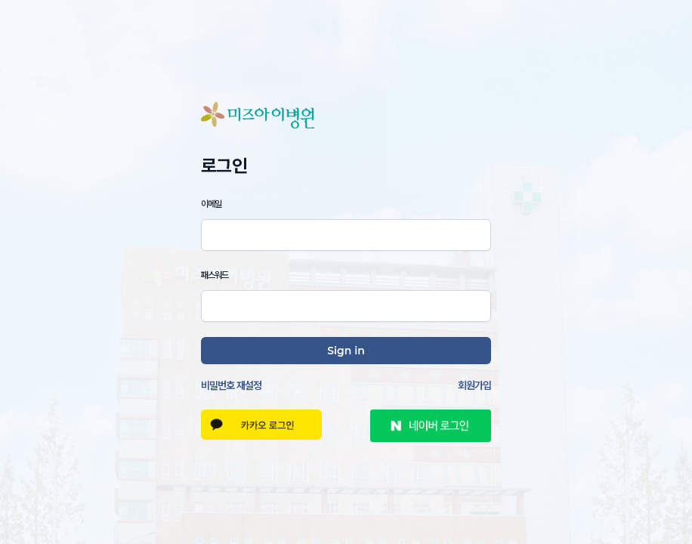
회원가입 (474, 385)
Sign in (346, 350)
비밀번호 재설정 (231, 385)
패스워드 (214, 274)
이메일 (211, 203)
